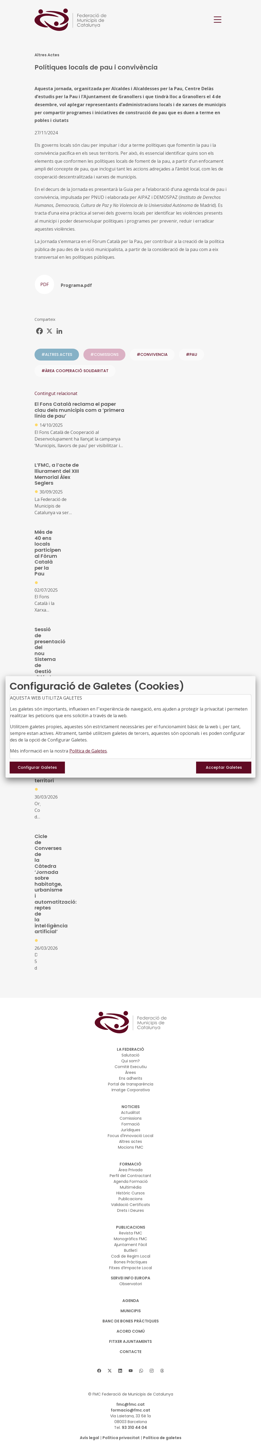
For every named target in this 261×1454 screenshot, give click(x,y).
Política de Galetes (88, 751)
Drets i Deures (130, 1210)
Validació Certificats (130, 1204)
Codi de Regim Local (130, 1256)
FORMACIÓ (130, 1164)
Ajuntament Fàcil (130, 1244)
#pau (191, 354)
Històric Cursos (130, 1193)
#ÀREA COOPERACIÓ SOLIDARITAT (75, 370)
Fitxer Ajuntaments (130, 1341)
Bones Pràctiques (130, 1262)
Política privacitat (121, 1437)
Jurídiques (130, 1130)
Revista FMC (130, 1233)
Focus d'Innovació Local (130, 1135)
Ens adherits (130, 1078)
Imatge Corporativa (131, 1090)
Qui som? (130, 1061)
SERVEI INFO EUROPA (130, 1278)
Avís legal (89, 1437)
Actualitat (130, 1112)
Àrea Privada (130, 1170)
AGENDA (130, 1300)
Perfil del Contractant (130, 1175)
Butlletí (130, 1250)
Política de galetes (162, 1437)
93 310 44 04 (134, 1427)
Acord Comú (131, 1331)
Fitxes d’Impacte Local (130, 1268)
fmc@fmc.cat (130, 1404)
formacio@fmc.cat (130, 1410)
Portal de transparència (130, 1084)
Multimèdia (130, 1187)
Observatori (130, 1284)
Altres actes (130, 1141)
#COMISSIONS (104, 354)
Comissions (131, 1118)
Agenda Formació (131, 1181)
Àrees (130, 1072)
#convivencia (152, 354)
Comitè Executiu (131, 1066)
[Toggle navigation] (218, 20)
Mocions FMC (130, 1147)
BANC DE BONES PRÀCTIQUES (130, 1321)
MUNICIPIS (130, 1311)
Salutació (130, 1055)
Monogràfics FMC (130, 1239)
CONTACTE (130, 1351)
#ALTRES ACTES (56, 354)
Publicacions (130, 1199)
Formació (131, 1124)
